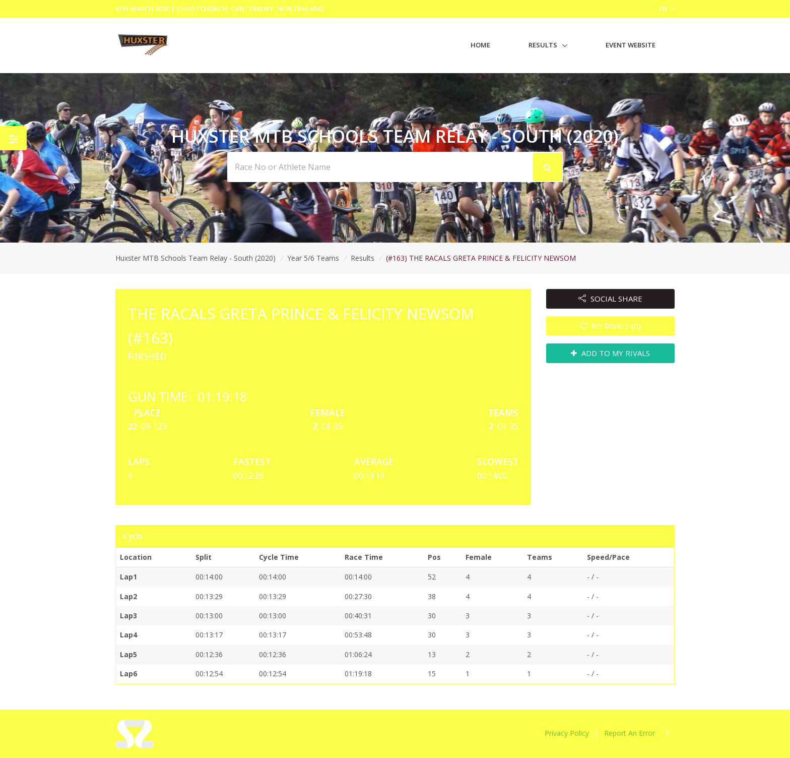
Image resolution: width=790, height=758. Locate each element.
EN (667, 8)
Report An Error (629, 733)
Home (480, 44)
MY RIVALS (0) (610, 326)
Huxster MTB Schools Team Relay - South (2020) (195, 258)
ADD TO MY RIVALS (610, 353)
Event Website (630, 44)
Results (543, 44)
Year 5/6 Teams (313, 258)
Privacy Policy (567, 733)
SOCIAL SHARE (610, 299)
